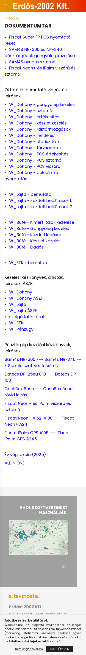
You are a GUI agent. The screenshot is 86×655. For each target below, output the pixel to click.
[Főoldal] (12, 18)
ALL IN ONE (15, 463)
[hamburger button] (5, 6)
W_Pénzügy (21, 329)
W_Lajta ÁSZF (23, 310)
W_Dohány (20, 292)
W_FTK (16, 323)
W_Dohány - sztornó (30, 110)
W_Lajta (17, 304)
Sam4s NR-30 (19, 359)
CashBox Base (19, 389)
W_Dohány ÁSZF (26, 298)
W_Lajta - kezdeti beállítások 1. (40, 200)
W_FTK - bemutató (29, 262)
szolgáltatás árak (27, 317)
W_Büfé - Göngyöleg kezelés (39, 228)
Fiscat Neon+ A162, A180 (29, 418)
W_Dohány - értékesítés (34, 117)
